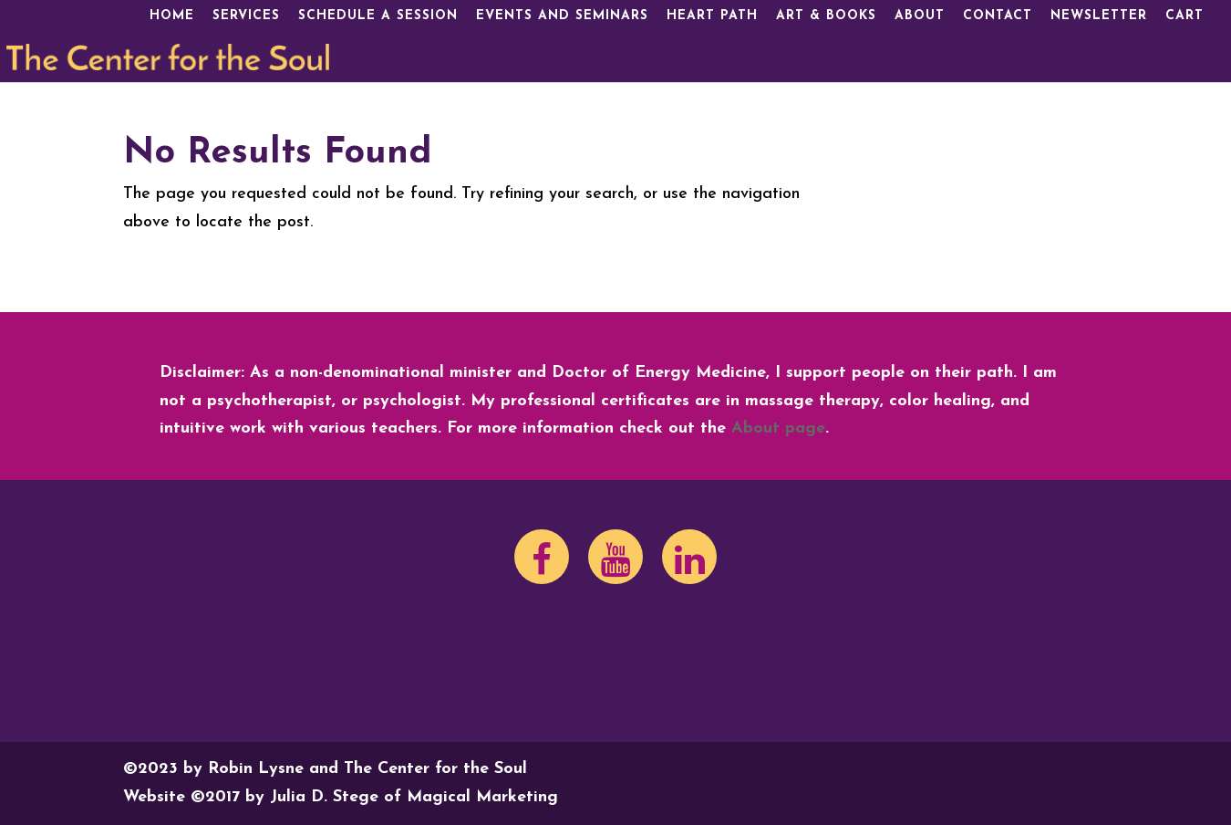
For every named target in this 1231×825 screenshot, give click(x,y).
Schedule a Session (378, 16)
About (920, 16)
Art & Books (826, 16)
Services (246, 16)
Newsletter (1098, 16)
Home (172, 16)
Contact (997, 16)
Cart (1184, 16)
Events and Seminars (562, 16)
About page (778, 428)
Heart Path (712, 16)
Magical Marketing (482, 797)
